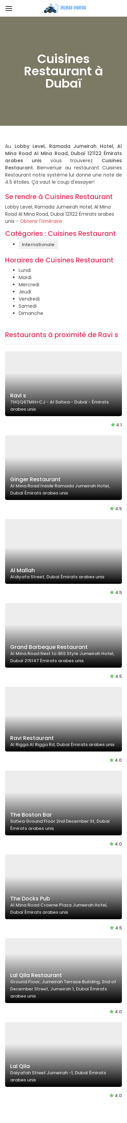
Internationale (38, 244)
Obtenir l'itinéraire (41, 221)
